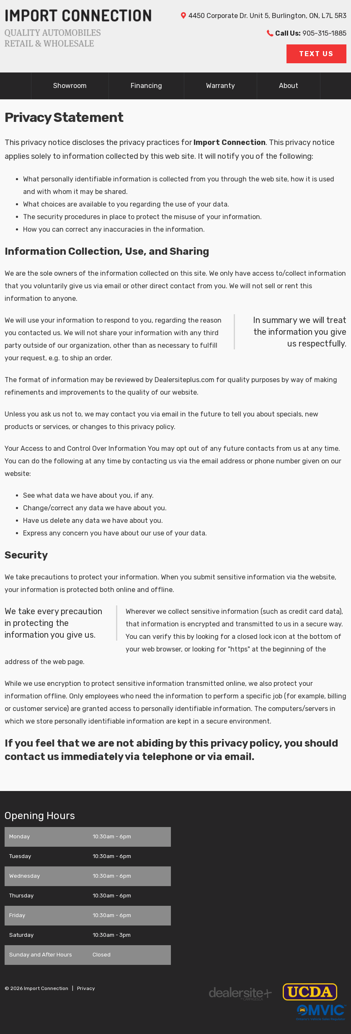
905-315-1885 (310, 33)
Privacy (86, 988)
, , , (267, 16)
